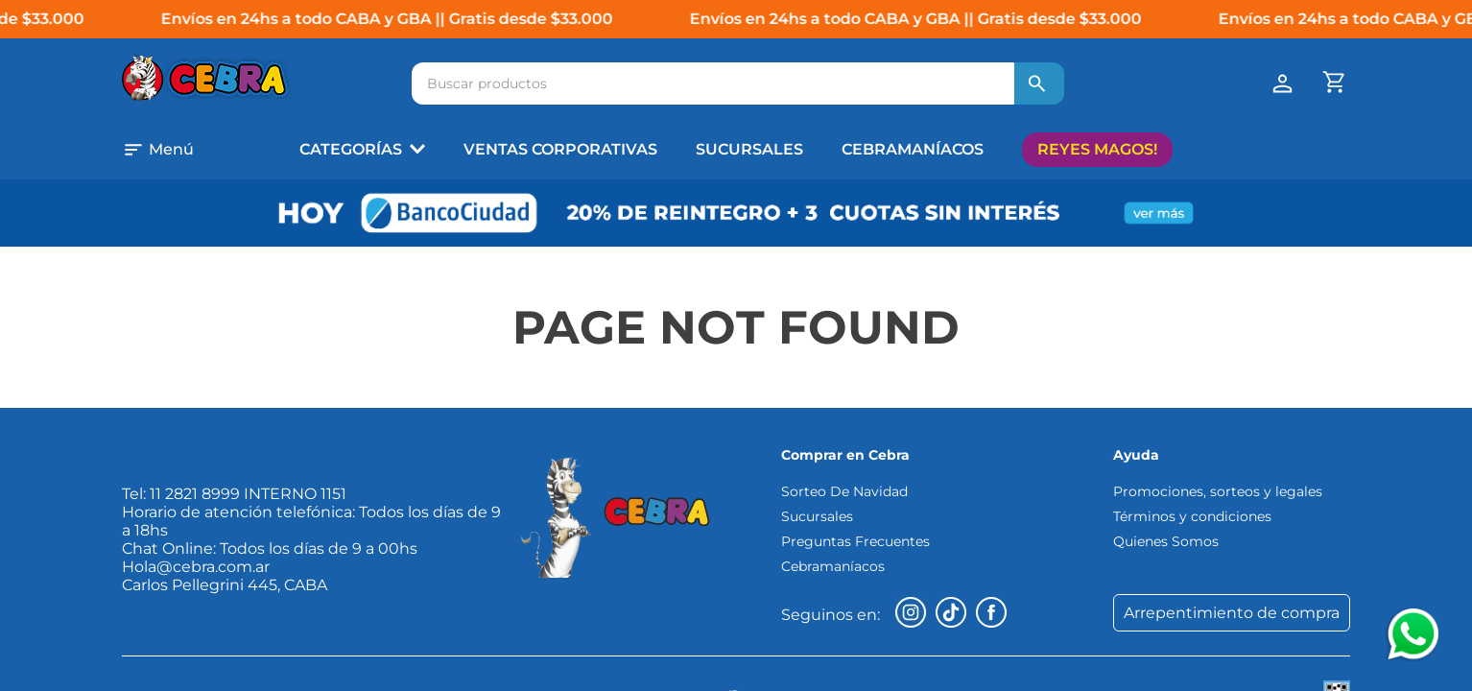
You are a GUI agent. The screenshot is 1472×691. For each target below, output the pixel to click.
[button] (183, 149)
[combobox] (738, 83)
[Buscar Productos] (1037, 83)
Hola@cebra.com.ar (196, 567)
